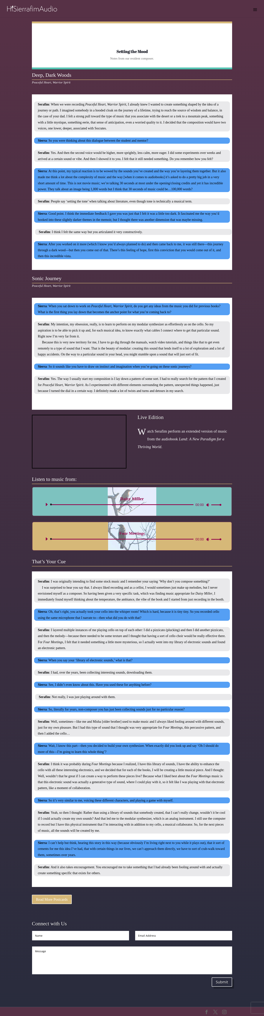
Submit (222, 981)
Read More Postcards (52, 899)
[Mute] (207, 505)
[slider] (122, 504)
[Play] (47, 504)
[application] (132, 505)
